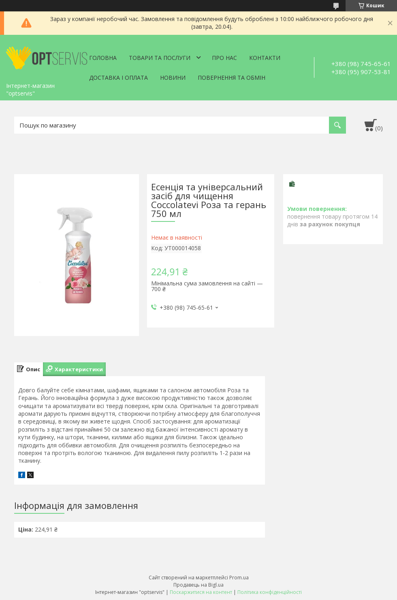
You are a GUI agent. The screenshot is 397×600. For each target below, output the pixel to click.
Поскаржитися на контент (201, 592)
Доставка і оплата (118, 77)
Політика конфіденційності (269, 592)
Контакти (264, 58)
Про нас (224, 58)
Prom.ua (239, 577)
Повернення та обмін (231, 77)
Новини (173, 77)
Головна (103, 58)
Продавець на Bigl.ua (198, 584)
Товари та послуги (159, 58)
